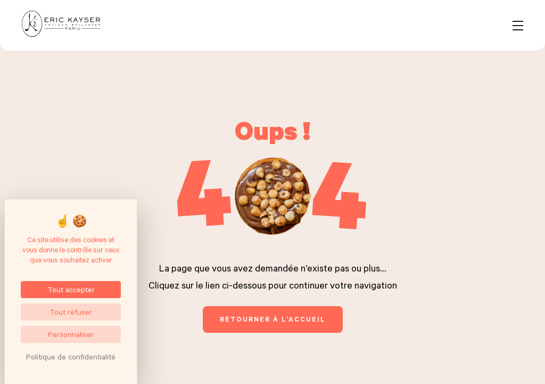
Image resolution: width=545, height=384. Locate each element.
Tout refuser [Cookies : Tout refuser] (70, 311)
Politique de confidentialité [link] (70, 356)
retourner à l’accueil (273, 319)
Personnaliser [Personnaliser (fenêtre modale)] (71, 334)
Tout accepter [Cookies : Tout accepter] (71, 289)
